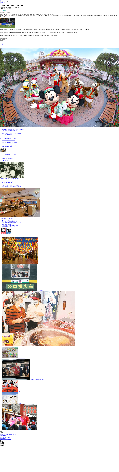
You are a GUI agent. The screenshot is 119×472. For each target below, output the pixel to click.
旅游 (2, 43)
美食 (2, 46)
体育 (1, 0)
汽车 (2, 44)
